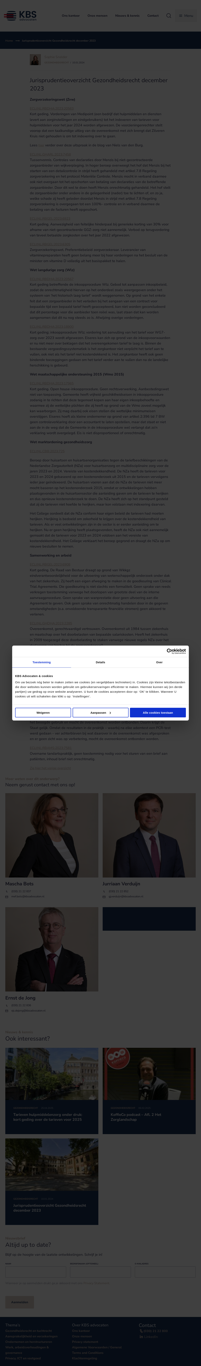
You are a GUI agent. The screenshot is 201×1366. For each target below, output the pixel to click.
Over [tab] (159, 662)
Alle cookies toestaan (158, 712)
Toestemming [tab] (41, 662)
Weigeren (43, 712)
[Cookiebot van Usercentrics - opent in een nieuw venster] (169, 651)
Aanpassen (100, 712)
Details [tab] (100, 662)
